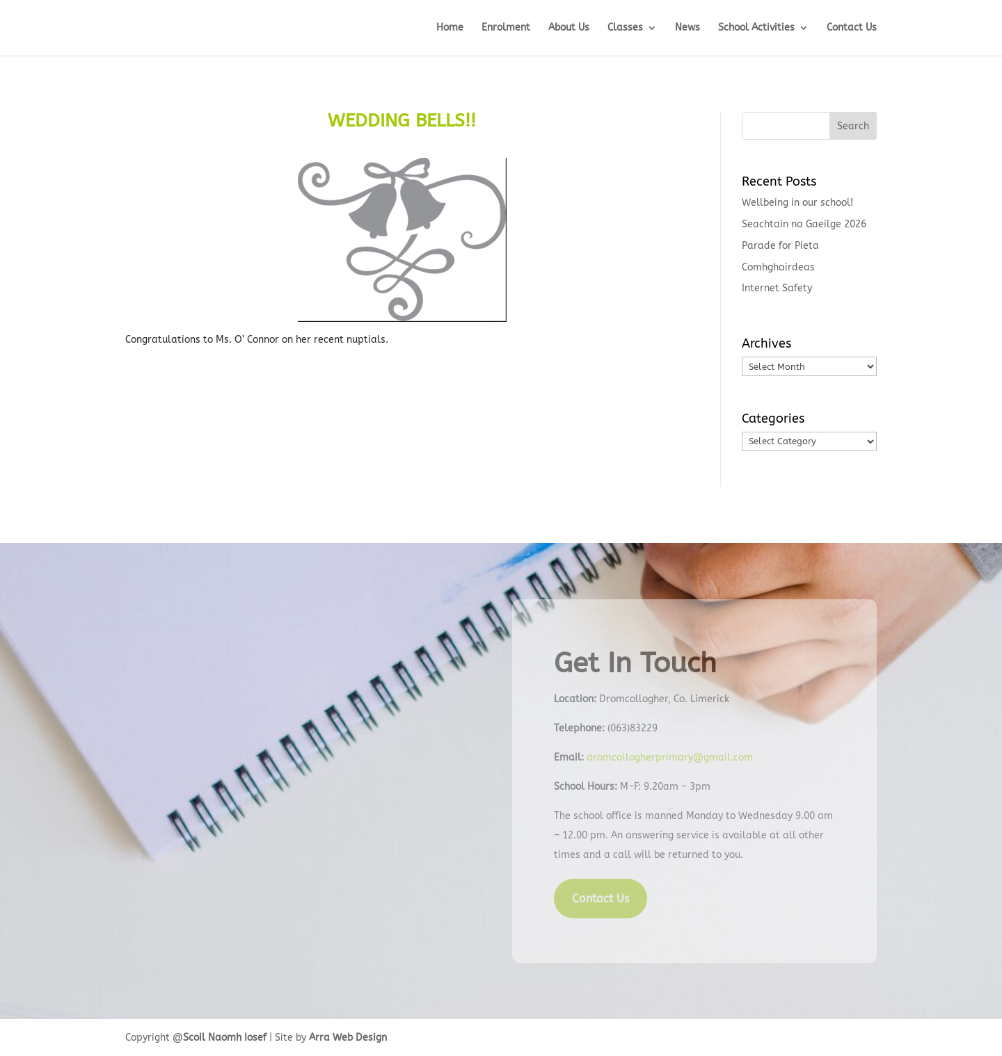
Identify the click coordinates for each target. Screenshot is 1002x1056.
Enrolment (506, 28)
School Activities (756, 28)
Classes (625, 28)
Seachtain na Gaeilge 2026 (804, 224)
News (687, 28)
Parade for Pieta (780, 246)
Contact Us (852, 28)
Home (449, 28)
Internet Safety (777, 288)
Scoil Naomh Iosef (225, 1037)
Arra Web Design (348, 1037)
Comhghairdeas (778, 267)
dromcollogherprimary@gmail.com (670, 757)
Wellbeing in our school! (797, 203)
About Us (568, 28)
